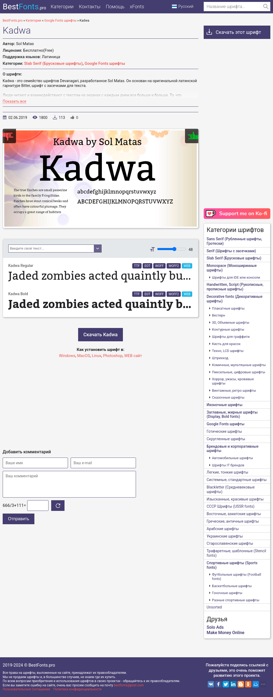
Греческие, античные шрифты (233, 521)
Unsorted (214, 607)
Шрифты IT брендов (228, 465)
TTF (137, 266)
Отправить (18, 518)
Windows (67, 355)
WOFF (159, 266)
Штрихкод (220, 358)
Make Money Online (225, 632)
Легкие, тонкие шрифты (227, 472)
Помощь (115, 6)
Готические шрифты (224, 431)
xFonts (137, 6)
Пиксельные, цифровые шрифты (238, 372)
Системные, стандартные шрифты (237, 480)
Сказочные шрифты (228, 397)
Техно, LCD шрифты (228, 351)
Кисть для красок (226, 344)
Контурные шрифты (228, 329)
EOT (147, 266)
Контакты (90, 6)
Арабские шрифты (223, 529)
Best (24, 6)
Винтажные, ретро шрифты (234, 390)
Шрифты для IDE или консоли (236, 277)
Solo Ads (215, 627)
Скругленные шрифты (226, 439)
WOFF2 (173, 266)
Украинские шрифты (225, 536)
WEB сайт (133, 355)
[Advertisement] (100, 401)
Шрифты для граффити (231, 337)
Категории (62, 6)
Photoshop (113, 355)
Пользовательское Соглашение (26, 689)
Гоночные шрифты (227, 593)
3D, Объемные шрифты (230, 323)
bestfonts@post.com (129, 685)
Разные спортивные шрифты (235, 600)
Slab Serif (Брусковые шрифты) (53, 63)
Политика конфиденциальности (77, 689)
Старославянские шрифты (230, 543)
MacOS (83, 355)
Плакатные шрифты (228, 308)
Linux (96, 355)
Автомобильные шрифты (232, 458)
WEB (187, 266)
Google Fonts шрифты (105, 63)
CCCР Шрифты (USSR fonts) (230, 506)
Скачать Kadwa (100, 334)
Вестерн (218, 315)
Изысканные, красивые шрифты (235, 499)
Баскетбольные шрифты (232, 586)
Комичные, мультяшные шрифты (239, 365)
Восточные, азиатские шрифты (234, 514)
